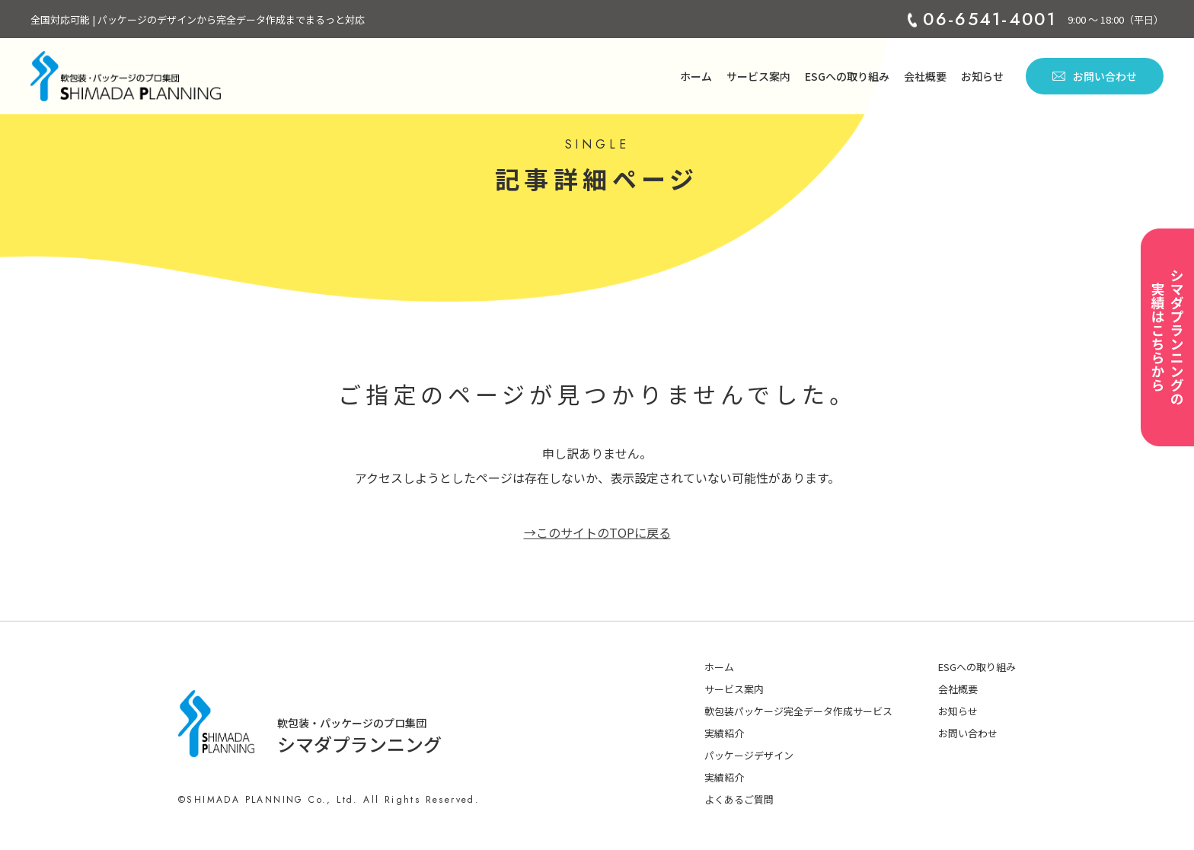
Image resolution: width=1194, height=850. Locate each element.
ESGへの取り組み (847, 76)
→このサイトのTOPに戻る (597, 532)
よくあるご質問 (739, 799)
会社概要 (925, 76)
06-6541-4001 (989, 19)
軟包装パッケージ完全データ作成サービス (798, 711)
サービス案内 (758, 76)
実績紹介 (724, 733)
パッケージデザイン (748, 755)
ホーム (696, 76)
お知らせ (982, 76)
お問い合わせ (1094, 76)
